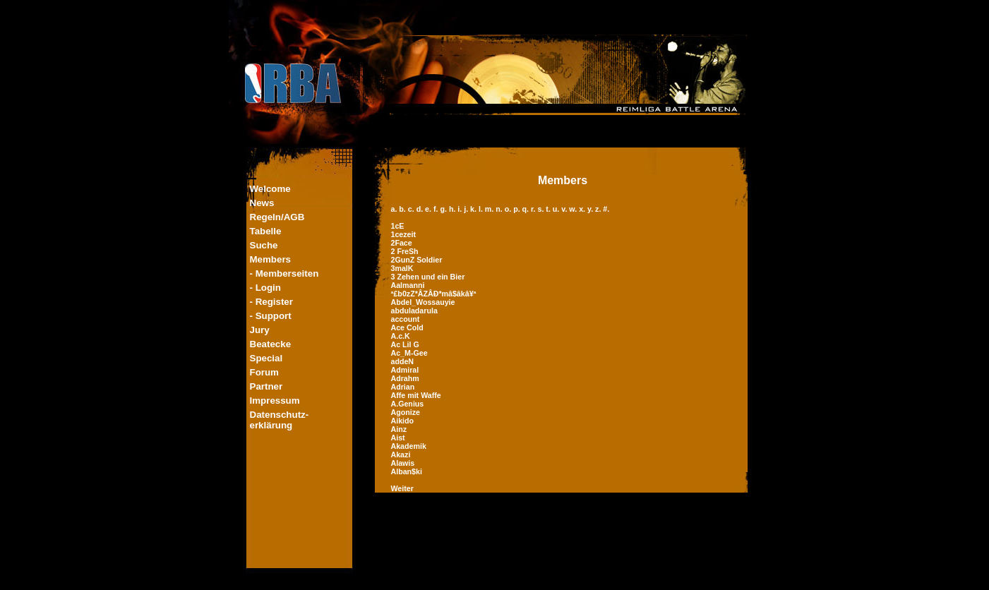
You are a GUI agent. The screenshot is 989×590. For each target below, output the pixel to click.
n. (500, 209)
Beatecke (271, 344)
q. (526, 209)
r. (534, 209)
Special (266, 358)
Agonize (405, 412)
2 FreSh (405, 251)
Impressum (275, 400)
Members (271, 259)
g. (444, 209)
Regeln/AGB (277, 217)
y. (591, 209)
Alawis (403, 463)
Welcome (270, 188)
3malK (402, 268)
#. (606, 209)
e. (429, 209)
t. (549, 209)
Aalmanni (408, 285)
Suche (264, 245)
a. (395, 209)
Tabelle (266, 231)
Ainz (399, 429)
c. (412, 209)
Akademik (408, 446)
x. (583, 209)
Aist (398, 437)
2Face (401, 243)
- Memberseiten (284, 273)
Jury (260, 330)
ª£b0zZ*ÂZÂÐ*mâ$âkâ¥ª (433, 293)
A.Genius (407, 403)
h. (453, 209)
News (262, 203)
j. (467, 209)
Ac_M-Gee (409, 353)
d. (420, 209)
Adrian (403, 387)
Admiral (405, 370)
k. (474, 209)
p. (517, 209)
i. (460, 209)
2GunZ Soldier (417, 259)
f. (436, 209)
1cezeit (403, 234)
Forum (264, 372)
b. (403, 209)
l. (482, 209)
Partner (266, 386)
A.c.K (400, 336)
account (405, 319)
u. (557, 209)
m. (490, 209)
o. (509, 209)
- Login (265, 287)
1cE (397, 226)
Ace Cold (407, 327)
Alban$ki (406, 471)
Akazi (401, 454)
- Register (271, 301)
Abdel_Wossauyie (423, 302)
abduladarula (414, 310)
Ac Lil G (405, 344)
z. (599, 209)
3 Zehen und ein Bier (428, 276)
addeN (402, 361)
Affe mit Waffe (416, 395)
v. (565, 209)
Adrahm (405, 378)
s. (541, 209)
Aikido (402, 420)
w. (574, 209)
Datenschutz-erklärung (279, 420)
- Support (271, 316)
